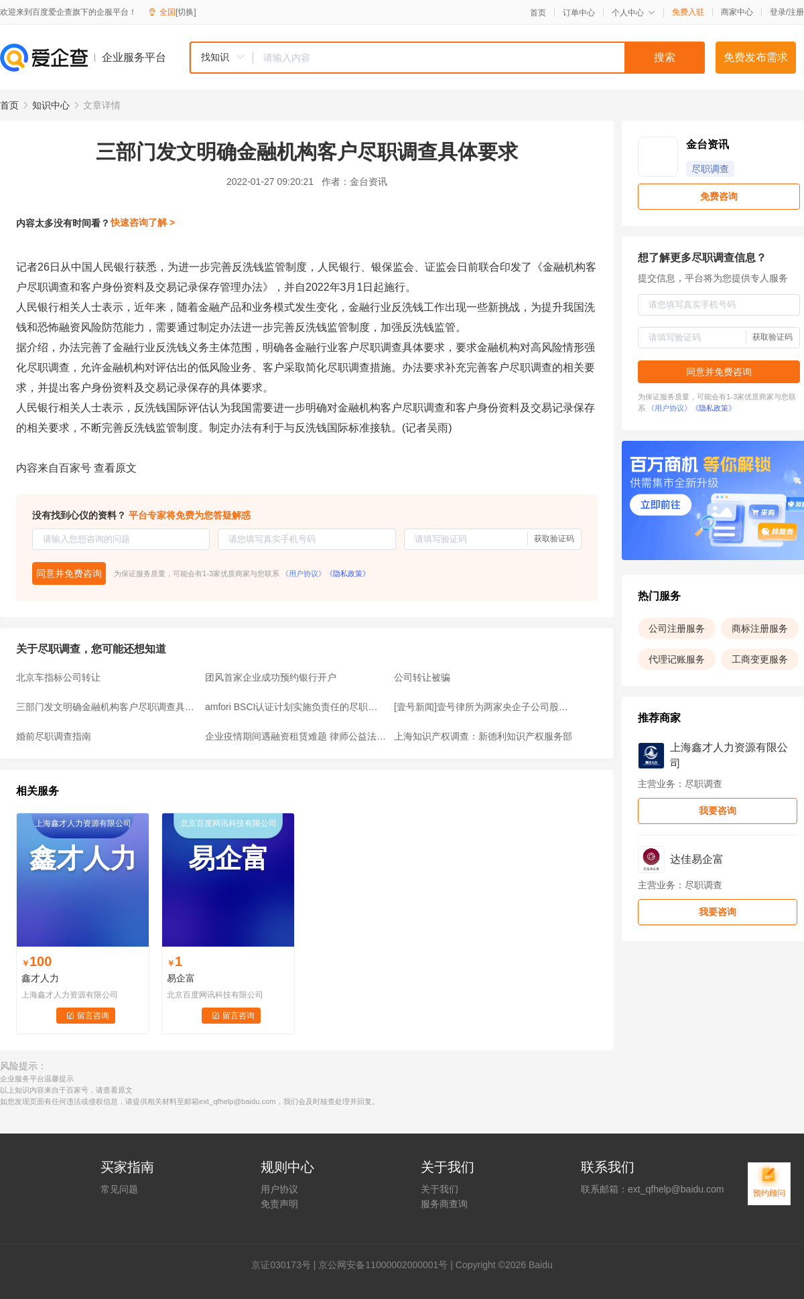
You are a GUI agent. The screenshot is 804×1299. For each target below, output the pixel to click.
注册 (796, 12)
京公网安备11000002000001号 (383, 1264)
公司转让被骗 (422, 677)
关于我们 (439, 1189)
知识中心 (51, 105)
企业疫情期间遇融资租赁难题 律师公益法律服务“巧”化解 (295, 736)
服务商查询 (444, 1204)
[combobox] (447, 58)
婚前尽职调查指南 (53, 736)
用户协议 (279, 1189)
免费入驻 (688, 12)
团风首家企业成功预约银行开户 (270, 677)
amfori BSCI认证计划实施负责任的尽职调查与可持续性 (295, 706)
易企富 (181, 978)
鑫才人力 (40, 978)
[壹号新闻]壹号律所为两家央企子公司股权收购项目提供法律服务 (484, 706)
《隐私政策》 (348, 573)
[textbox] (479, 58)
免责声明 (279, 1204)
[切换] (186, 12)
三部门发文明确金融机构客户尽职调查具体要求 (106, 706)
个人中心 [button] (633, 12)
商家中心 (737, 12)
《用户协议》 (303, 573)
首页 (538, 13)
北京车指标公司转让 (58, 677)
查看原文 (115, 468)
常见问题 (119, 1189)
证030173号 (286, 1264)
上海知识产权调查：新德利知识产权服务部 (483, 736)
